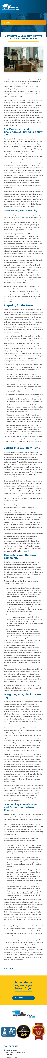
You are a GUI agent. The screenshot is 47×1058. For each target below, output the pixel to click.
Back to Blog (10, 969)
